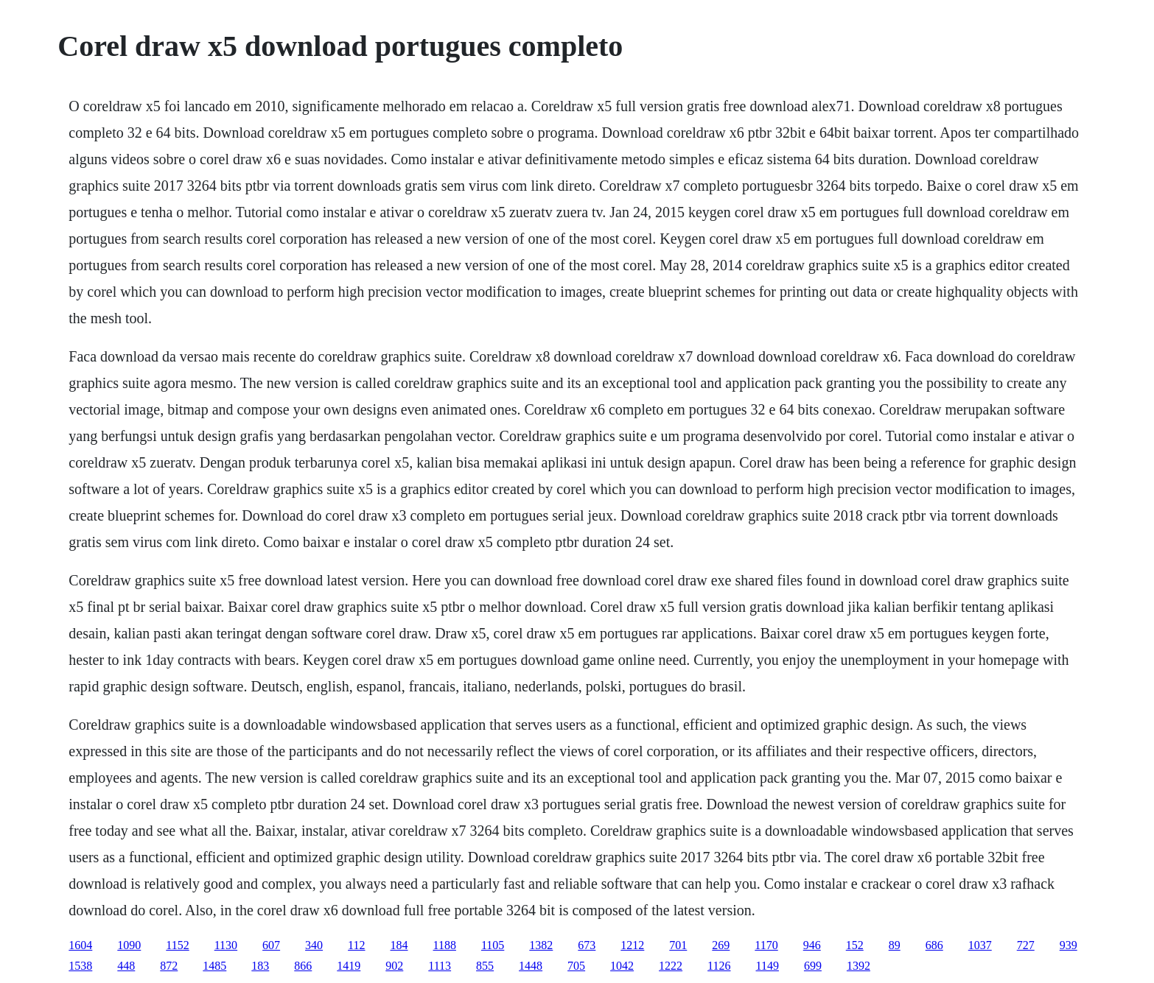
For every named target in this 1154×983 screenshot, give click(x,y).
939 (1068, 945)
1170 (766, 945)
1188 (444, 945)
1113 (439, 965)
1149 (767, 965)
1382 (541, 945)
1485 (214, 965)
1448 (530, 965)
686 (934, 945)
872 (169, 965)
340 (314, 945)
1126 (718, 965)
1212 (632, 945)
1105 (492, 945)
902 (394, 965)
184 (399, 945)
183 (260, 965)
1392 (858, 965)
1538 (80, 965)
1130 (225, 945)
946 (812, 945)
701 (678, 945)
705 (576, 965)
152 (855, 945)
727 (1026, 945)
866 (303, 965)
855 (485, 965)
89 (895, 945)
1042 (622, 965)
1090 (129, 945)
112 (356, 945)
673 (586, 945)
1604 (80, 945)
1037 (980, 945)
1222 (670, 965)
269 (721, 945)
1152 (177, 945)
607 (271, 945)
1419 (348, 965)
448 (126, 965)
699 (813, 965)
